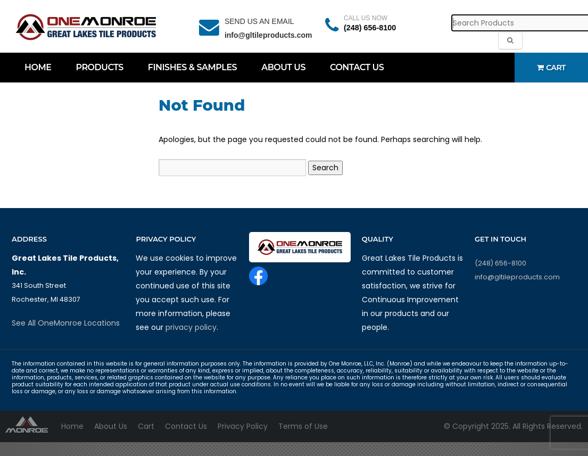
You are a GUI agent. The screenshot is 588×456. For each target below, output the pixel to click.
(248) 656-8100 (370, 27)
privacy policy (191, 327)
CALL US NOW (365, 18)
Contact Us (357, 67)
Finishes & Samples (192, 67)
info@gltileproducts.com (268, 35)
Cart (551, 67)
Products (99, 67)
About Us (283, 67)
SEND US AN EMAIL (259, 21)
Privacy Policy (243, 426)
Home (37, 67)
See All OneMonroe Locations (66, 323)
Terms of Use (303, 426)
